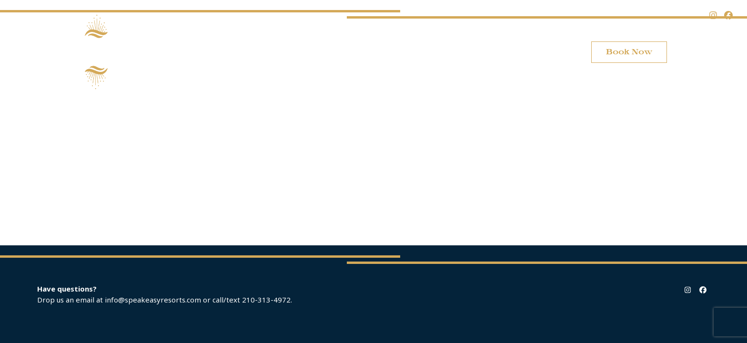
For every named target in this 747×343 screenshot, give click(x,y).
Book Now (629, 52)
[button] (701, 52)
